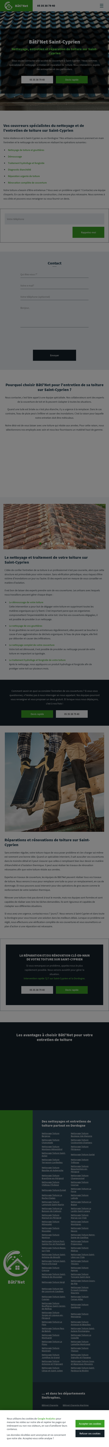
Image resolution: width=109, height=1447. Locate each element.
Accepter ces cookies (90, 1423)
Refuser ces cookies (89, 1433)
